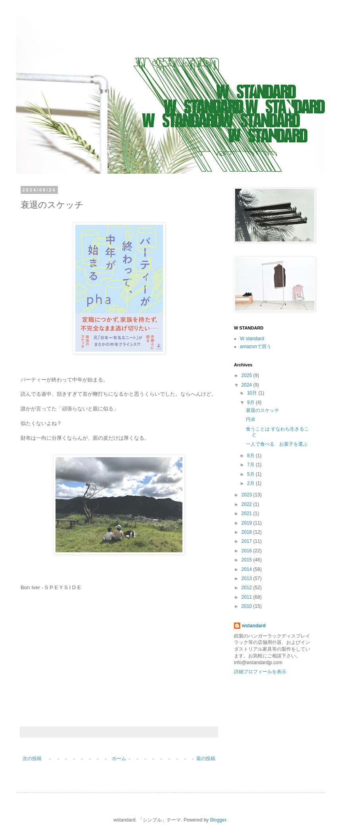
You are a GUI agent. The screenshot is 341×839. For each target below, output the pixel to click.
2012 (247, 587)
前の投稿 (205, 758)
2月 (251, 483)
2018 (247, 532)
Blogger (218, 820)
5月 (251, 474)
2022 (247, 504)
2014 (247, 569)
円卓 (250, 419)
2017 (247, 541)
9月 (251, 402)
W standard (252, 338)
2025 (247, 375)
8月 (251, 455)
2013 (247, 578)
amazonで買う (255, 346)
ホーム (119, 758)
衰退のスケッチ (262, 410)
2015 (247, 560)
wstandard (254, 625)
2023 (247, 495)
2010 (247, 606)
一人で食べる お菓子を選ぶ (277, 444)
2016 (247, 551)
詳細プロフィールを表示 (260, 671)
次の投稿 (32, 758)
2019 (247, 523)
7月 (251, 464)
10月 (253, 393)
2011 (247, 597)
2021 (247, 513)
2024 (247, 385)
